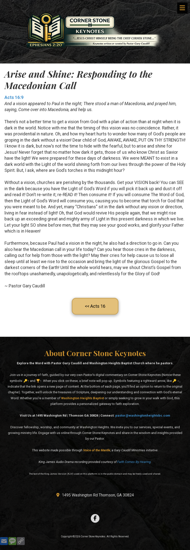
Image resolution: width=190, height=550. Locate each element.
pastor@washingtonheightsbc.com (142, 415)
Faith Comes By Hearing (134, 462)
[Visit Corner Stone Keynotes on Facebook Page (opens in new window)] (95, 518)
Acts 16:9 (14, 97)
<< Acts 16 (95, 306)
